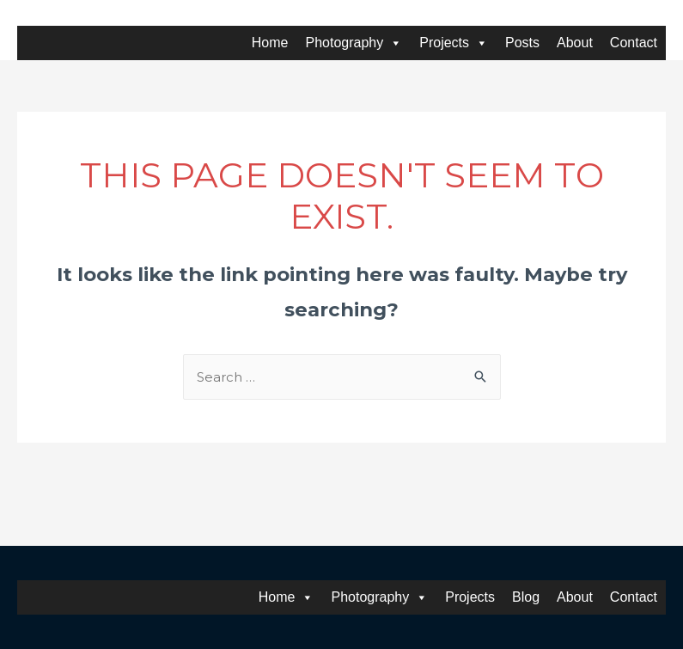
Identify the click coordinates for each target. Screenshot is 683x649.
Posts (522, 42)
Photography (354, 42)
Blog (526, 597)
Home (270, 42)
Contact (633, 42)
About (575, 42)
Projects (453, 42)
